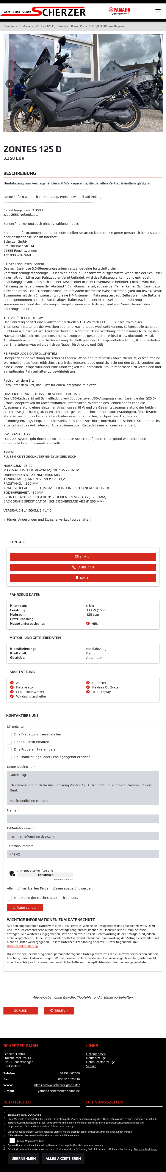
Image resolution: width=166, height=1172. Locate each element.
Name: (13, 810)
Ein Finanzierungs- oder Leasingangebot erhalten (52, 757)
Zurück (20, 1010)
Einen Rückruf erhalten (31, 742)
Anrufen (83, 567)
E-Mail (83, 557)
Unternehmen (96, 1054)
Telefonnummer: (20, 846)
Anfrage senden (25, 907)
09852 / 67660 (70, 1073)
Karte (83, 578)
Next (156, 84)
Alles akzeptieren (63, 1158)
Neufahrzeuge (96, 1058)
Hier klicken (45, 875)
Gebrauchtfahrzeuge (100, 1062)
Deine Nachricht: (21, 767)
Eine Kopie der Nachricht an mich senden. (46, 898)
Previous (9, 84)
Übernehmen (24, 1158)
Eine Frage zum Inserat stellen (37, 734)
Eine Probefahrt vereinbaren (36, 749)
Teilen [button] (58, 1010)
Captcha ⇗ (63, 879)
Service (91, 1066)
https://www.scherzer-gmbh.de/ (57, 1085)
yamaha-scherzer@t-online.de (59, 1090)
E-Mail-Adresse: (20, 828)
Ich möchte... (16, 726)
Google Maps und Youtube (30, 1141)
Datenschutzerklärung (22, 946)
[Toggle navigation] (158, 11)
